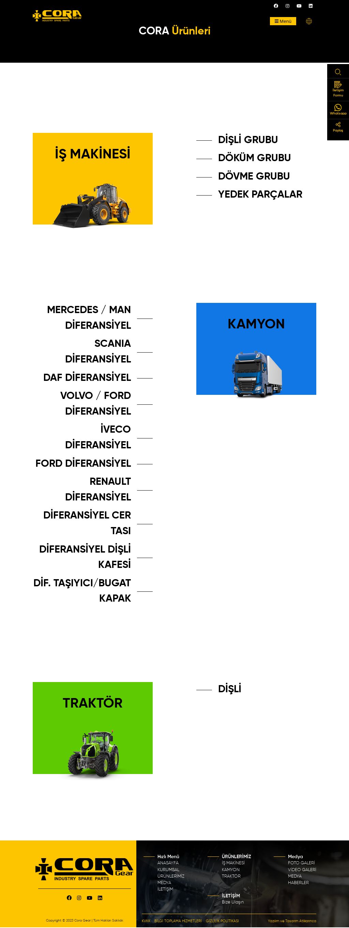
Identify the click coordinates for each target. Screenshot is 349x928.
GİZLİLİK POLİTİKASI (222, 921)
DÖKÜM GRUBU (254, 158)
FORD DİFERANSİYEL (83, 464)
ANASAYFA (168, 863)
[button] (309, 21)
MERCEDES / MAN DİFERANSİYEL (89, 318)
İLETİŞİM (165, 889)
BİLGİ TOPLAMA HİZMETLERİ (178, 921)
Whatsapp (338, 109)
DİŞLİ (229, 689)
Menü (283, 21)
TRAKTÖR (231, 876)
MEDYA (164, 883)
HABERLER (298, 883)
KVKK (146, 921)
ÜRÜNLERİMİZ (170, 876)
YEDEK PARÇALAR (260, 195)
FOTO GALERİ (301, 863)
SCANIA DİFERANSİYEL (98, 352)
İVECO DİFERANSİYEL (98, 438)
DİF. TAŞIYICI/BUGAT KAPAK (82, 591)
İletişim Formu (338, 89)
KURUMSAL (168, 870)
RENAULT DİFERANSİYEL (98, 490)
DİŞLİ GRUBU (248, 140)
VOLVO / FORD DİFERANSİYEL (95, 404)
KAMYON (231, 870)
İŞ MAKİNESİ (233, 863)
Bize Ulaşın (233, 902)
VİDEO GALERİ (302, 870)
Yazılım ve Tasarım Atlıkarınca (292, 921)
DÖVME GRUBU (254, 177)
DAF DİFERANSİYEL (87, 378)
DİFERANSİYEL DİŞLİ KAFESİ (85, 558)
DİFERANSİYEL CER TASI (87, 524)
